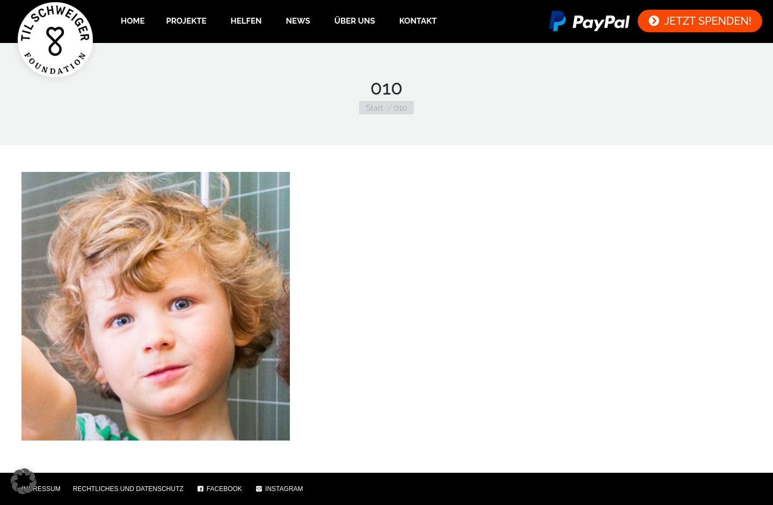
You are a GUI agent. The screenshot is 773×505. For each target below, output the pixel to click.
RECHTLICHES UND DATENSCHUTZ (128, 489)
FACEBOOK (219, 489)
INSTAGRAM (278, 489)
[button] (23, 481)
